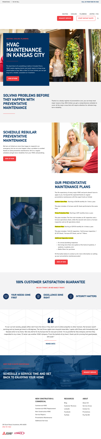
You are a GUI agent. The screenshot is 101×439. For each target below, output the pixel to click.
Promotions (86, 399)
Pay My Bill (86, 402)
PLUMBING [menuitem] (83, 7)
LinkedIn (67, 396)
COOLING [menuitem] (74, 7)
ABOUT (85, 386)
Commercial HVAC (41, 392)
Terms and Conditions (67, 435)
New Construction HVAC (43, 398)
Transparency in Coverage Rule (84, 435)
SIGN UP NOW (12, 65)
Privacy (96, 435)
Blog (65, 390)
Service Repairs (40, 401)
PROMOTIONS (6, 2)
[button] (98, 12)
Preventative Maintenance (43, 404)
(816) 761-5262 (6, 400)
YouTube (66, 402)
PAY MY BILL (16, 2)
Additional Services (41, 407)
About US (86, 390)
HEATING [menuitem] (65, 7)
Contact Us (86, 396)
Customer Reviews (70, 393)
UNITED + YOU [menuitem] (94, 7)
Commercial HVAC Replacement (45, 395)
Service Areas (87, 393)
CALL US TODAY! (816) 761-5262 (90, 2)
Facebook (67, 399)
